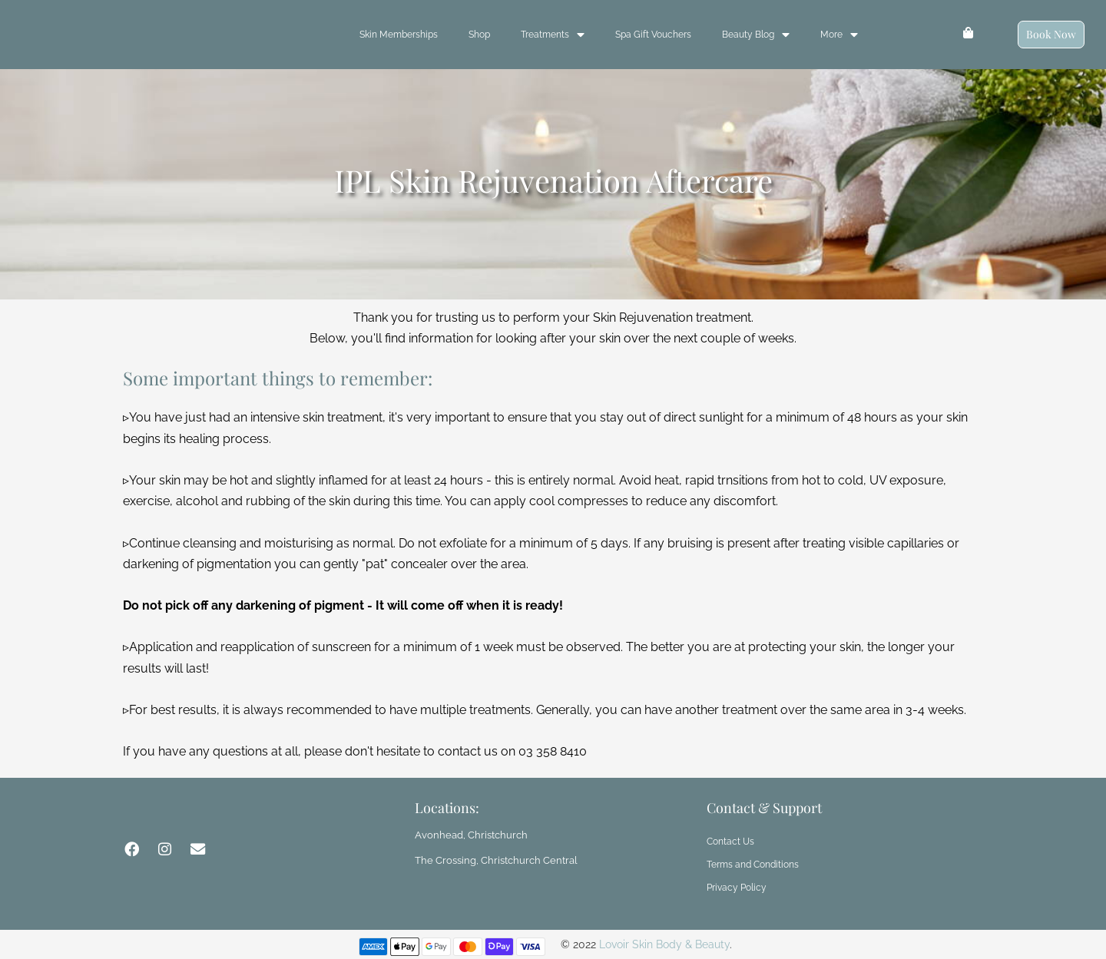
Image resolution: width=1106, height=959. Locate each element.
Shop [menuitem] (479, 34)
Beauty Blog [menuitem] (756, 34)
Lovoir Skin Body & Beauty (664, 944)
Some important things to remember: (277, 377)
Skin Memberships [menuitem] (398, 34)
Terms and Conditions (753, 864)
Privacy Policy (737, 887)
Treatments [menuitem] (552, 34)
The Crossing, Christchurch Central (488, 859)
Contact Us (730, 841)
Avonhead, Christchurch (466, 834)
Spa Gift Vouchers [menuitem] (653, 34)
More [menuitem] (839, 34)
